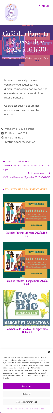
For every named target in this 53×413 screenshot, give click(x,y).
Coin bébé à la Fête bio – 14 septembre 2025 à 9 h (27, 331)
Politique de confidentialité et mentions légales (26, 409)
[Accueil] (4, 58)
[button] (48, 352)
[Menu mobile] (44, 6)
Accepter (26, 386)
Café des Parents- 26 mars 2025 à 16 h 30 (26, 234)
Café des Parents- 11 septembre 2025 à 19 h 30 (26, 283)
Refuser (26, 394)
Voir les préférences (26, 401)
